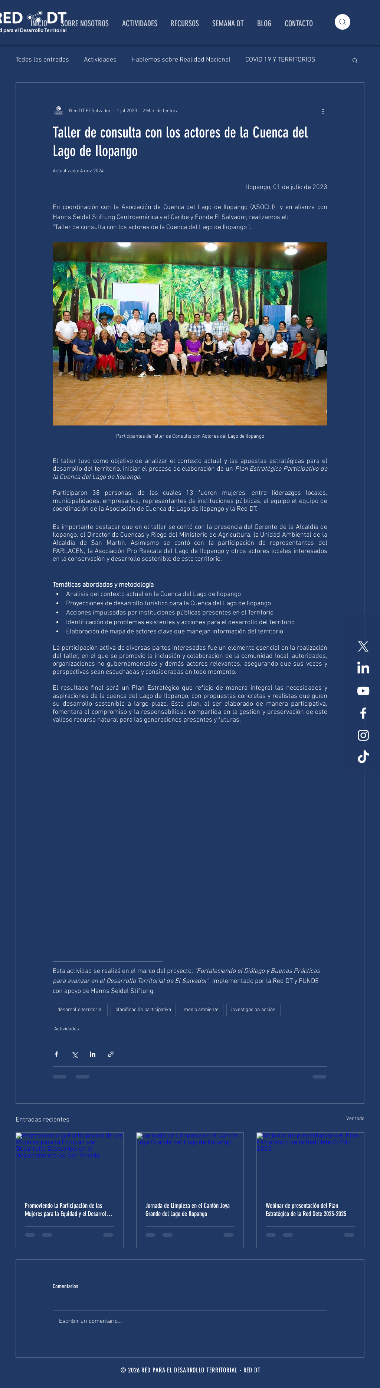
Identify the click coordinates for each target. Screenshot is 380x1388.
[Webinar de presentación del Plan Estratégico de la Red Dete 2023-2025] (310, 1163)
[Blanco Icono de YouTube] (363, 690)
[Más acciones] (322, 110)
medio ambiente (201, 1010)
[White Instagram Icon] (363, 735)
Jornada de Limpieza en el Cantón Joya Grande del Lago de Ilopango (187, 1210)
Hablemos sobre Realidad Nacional (180, 60)
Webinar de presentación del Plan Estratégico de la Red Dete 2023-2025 (306, 1210)
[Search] (342, 22)
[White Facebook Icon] (363, 713)
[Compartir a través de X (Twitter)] (74, 1054)
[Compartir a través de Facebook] (56, 1054)
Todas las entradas (42, 60)
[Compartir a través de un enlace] (110, 1054)
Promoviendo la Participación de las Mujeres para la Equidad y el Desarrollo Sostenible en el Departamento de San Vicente (67, 1210)
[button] (354, 60)
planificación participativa (143, 1010)
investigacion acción (253, 1010)
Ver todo (355, 1119)
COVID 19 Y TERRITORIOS (280, 60)
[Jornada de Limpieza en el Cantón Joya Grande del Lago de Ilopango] (190, 1163)
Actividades (100, 60)
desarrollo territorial (80, 1010)
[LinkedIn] (363, 668)
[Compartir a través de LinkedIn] (92, 1054)
